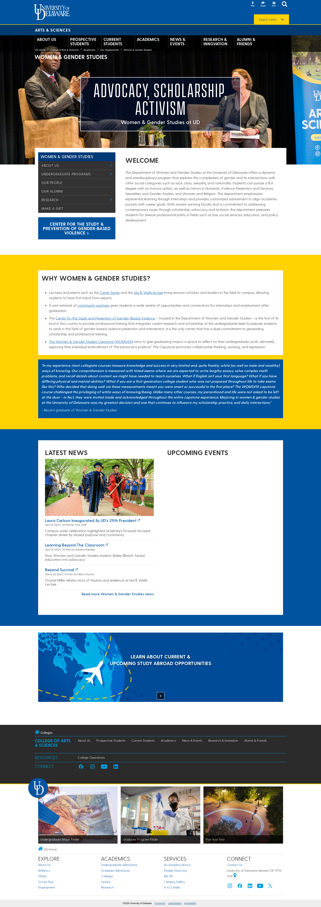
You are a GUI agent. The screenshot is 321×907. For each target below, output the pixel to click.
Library (106, 882)
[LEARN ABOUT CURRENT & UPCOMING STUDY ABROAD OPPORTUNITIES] (160, 668)
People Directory (175, 870)
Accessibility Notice (177, 865)
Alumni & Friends (246, 41)
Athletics (44, 870)
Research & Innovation (215, 41)
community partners (93, 305)
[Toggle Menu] (111, 165)
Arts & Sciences (53, 30)
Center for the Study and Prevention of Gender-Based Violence (105, 318)
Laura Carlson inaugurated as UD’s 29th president (90, 520)
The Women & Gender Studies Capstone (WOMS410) (91, 341)
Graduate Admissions (115, 870)
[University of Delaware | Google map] (235, 876)
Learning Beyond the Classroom (74, 544)
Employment (46, 887)
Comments (160, 903)
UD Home (40, 50)
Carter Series (110, 292)
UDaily (42, 876)
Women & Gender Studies (138, 50)
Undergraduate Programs (66, 174)
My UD (168, 876)
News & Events (177, 41)
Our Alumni (52, 191)
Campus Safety (174, 882)
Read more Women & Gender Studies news (118, 594)
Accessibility (190, 903)
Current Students (112, 41)
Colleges (107, 876)
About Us (46, 39)
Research (49, 200)
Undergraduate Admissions (119, 865)
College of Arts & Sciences (64, 50)
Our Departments (109, 50)
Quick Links (267, 19)
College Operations (91, 757)
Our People (51, 183)
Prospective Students (83, 41)
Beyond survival (59, 569)
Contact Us (234, 865)
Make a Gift (52, 208)
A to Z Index (172, 887)
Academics (148, 39)
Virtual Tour (45, 882)
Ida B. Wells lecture (148, 292)
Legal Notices (175, 903)
